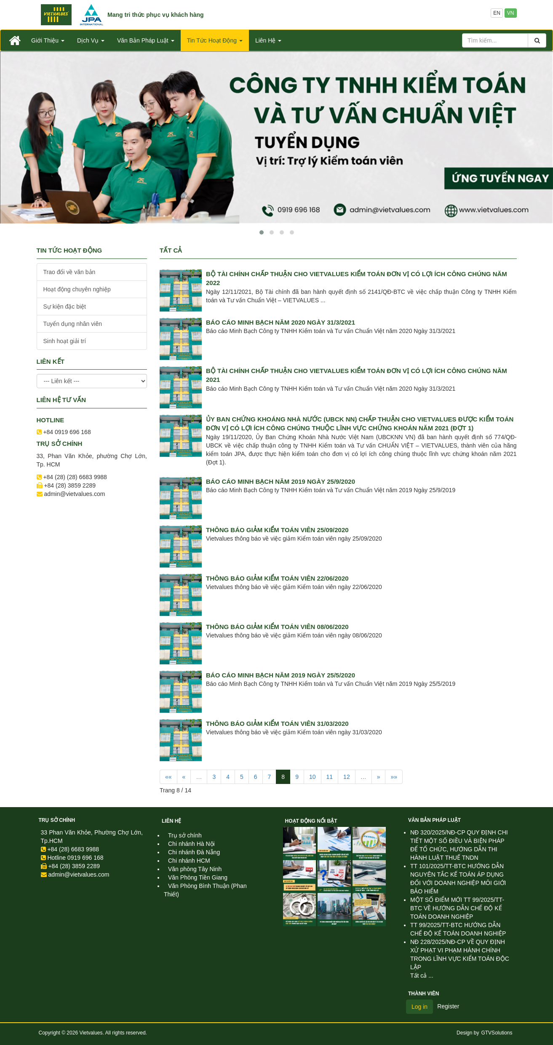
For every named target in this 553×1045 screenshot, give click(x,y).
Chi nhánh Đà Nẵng (194, 852)
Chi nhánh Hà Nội (191, 843)
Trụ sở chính (57, 820)
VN (510, 13)
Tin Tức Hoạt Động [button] (215, 40)
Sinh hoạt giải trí (64, 341)
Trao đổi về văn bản (69, 272)
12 (346, 776)
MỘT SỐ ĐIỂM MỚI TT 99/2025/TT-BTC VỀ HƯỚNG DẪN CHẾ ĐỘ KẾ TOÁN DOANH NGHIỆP (457, 908)
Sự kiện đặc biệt (64, 306)
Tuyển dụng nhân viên (72, 323)
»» (393, 776)
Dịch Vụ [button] (90, 40)
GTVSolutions (496, 1033)
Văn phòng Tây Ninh (195, 869)
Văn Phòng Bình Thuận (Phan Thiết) (205, 890)
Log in (419, 1006)
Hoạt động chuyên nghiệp (77, 289)
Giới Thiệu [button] (47, 40)
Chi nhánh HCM (189, 860)
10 (312, 776)
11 (329, 776)
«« (168, 776)
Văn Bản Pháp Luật (434, 820)
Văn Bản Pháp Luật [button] (145, 40)
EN (496, 13)
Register (448, 1006)
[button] (261, 232)
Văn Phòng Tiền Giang (197, 877)
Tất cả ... (421, 975)
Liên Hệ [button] (268, 40)
